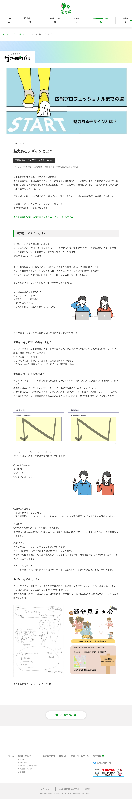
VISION (21, 759)
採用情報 (125, 20)
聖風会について (30, 20)
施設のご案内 (55, 20)
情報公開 (21, 772)
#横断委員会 (49, 167)
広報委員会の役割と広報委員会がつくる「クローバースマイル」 (44, 217)
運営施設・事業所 (25, 769)
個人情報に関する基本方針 (68, 789)
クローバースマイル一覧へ (66, 715)
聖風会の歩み (23, 763)
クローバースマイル (101, 20)
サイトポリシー (47, 789)
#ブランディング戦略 (22, 167)
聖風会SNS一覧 (102, 763)
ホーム (9, 20)
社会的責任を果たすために (28, 766)
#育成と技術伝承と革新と (67, 167)
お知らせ (76, 20)
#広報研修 (37, 167)
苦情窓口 (88, 789)
